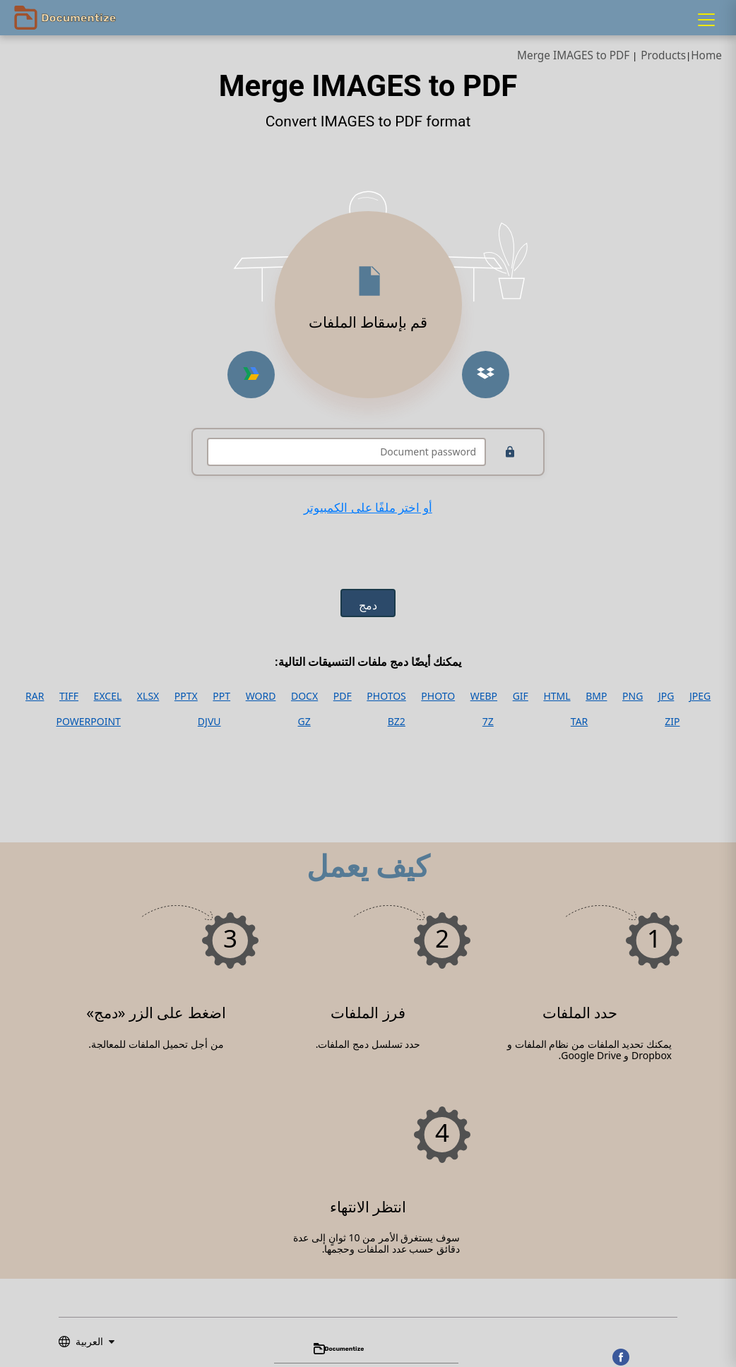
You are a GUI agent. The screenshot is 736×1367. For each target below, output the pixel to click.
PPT (221, 696)
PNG (632, 696)
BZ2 (396, 721)
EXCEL (108, 696)
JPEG (700, 696)
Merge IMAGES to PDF (573, 55)
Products (663, 55)
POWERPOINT (89, 721)
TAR (579, 721)
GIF (520, 696)
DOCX (304, 696)
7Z (488, 721)
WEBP (483, 696)
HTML (556, 696)
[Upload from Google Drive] (251, 374)
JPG (666, 696)
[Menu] (706, 19)
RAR (34, 696)
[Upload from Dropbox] (485, 374)
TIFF (68, 696)
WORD (261, 696)
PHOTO (438, 696)
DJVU (209, 721)
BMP (596, 696)
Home (706, 55)
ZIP (672, 721)
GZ (304, 721)
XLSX (148, 696)
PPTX (186, 696)
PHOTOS (386, 696)
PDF (342, 696)
